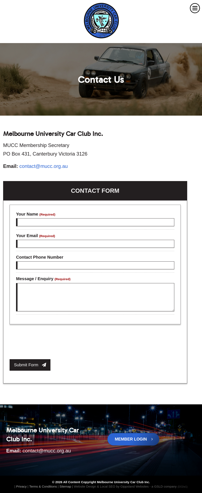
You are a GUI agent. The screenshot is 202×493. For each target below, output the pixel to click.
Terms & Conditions (43, 486)
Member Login (134, 439)
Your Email (35, 235)
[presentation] (41, 343)
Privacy (21, 486)
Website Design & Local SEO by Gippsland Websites (111, 486)
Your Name (35, 214)
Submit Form (30, 365)
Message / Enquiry (43, 278)
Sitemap (65, 486)
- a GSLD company (168, 486)
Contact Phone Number (39, 257)
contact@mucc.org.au (43, 166)
